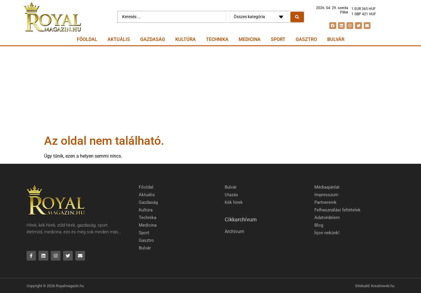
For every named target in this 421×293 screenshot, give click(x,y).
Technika (217, 39)
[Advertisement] (210, 90)
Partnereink (325, 202)
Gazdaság (152, 39)
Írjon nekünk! (326, 232)
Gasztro (306, 39)
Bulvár (335, 39)
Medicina (250, 39)
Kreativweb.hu (382, 286)
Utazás (231, 194)
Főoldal (87, 39)
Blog (318, 225)
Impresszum (326, 194)
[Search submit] (297, 17)
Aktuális (119, 39)
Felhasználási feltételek (337, 210)
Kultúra (185, 39)
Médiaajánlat (326, 187)
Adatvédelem (327, 217)
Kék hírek (234, 202)
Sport (278, 39)
